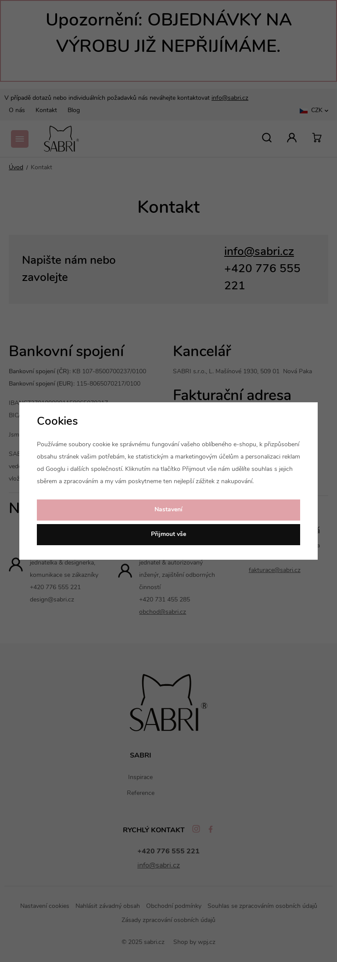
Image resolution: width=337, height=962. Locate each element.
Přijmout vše (168, 534)
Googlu (55, 469)
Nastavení (168, 510)
